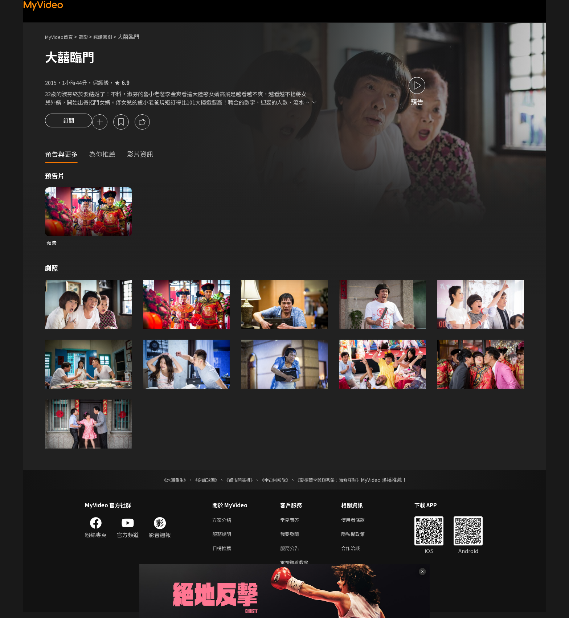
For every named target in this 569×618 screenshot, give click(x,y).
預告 (51, 244)
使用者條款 (359, 522)
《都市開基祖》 (236, 481)
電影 (88, 36)
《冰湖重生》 (162, 481)
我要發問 (291, 537)
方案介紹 (223, 522)
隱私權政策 (359, 537)
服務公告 (291, 552)
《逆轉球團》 (198, 481)
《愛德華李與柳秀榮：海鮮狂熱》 (337, 481)
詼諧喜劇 (111, 36)
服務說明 (223, 537)
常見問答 (291, 522)
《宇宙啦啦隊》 (276, 481)
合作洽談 (356, 552)
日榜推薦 (223, 552)
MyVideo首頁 (61, 36)
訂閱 (68, 122)
